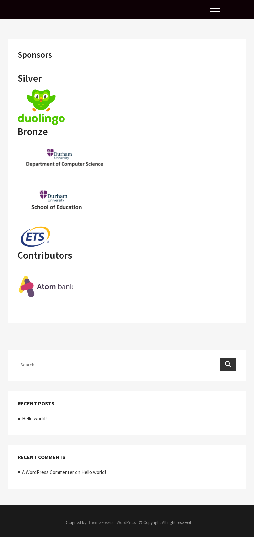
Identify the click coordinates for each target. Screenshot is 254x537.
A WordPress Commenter (48, 472)
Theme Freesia (101, 522)
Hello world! (34, 418)
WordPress (126, 522)
